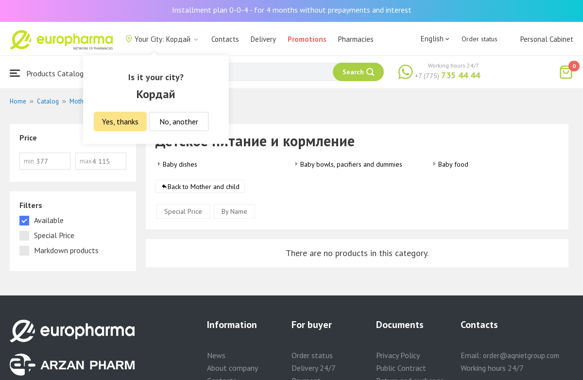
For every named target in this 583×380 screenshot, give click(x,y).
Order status (479, 39)
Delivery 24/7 (314, 368)
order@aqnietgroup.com (521, 355)
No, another (178, 121)
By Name (234, 211)
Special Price (183, 211)
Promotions (307, 39)
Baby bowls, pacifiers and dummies (351, 164)
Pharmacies (356, 39)
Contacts (225, 39)
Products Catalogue (50, 73)
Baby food (453, 164)
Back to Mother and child (204, 186)
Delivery (263, 39)
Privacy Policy (398, 355)
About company (232, 368)
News (216, 355)
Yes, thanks (120, 121)
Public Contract (401, 368)
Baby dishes (180, 164)
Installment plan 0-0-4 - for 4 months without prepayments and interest (292, 10)
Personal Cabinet (546, 39)
